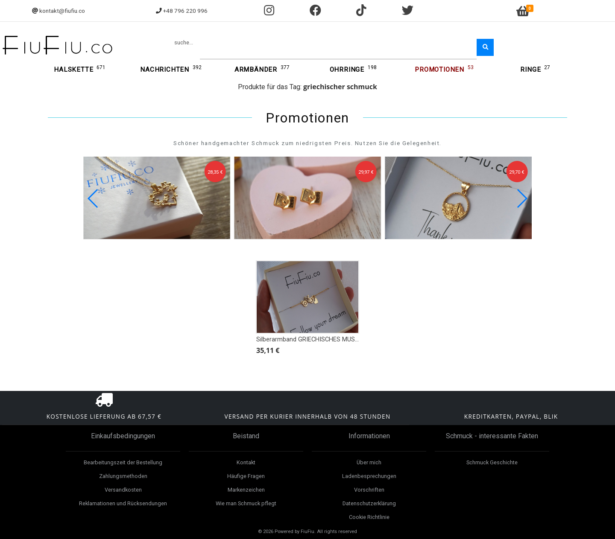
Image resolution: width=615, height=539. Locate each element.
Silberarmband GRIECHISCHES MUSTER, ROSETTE (325, 339)
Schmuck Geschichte (492, 462)
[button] (521, 198)
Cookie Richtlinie (369, 517)
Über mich (369, 462)
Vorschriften (369, 490)
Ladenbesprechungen (369, 476)
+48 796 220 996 (185, 10)
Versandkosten (123, 490)
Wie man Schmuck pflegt (246, 503)
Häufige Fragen (246, 476)
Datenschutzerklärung (369, 503)
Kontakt (246, 462)
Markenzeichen (246, 490)
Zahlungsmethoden (123, 476)
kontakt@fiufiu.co (62, 10)
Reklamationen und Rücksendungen (123, 503)
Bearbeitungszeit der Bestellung (123, 462)
